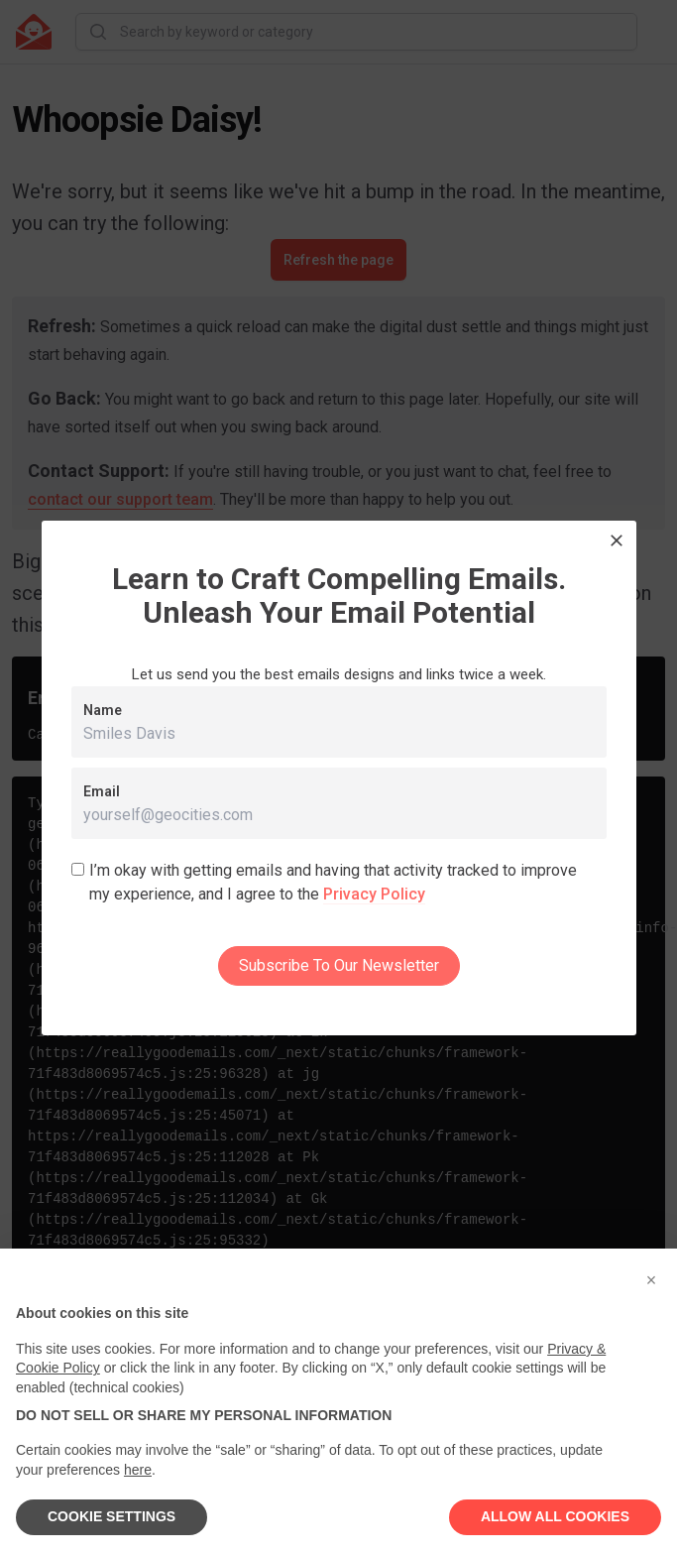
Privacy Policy (374, 894)
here (138, 1470)
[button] (651, 1280)
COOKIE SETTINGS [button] (111, 1516)
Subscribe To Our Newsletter (339, 965)
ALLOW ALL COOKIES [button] (555, 1516)
